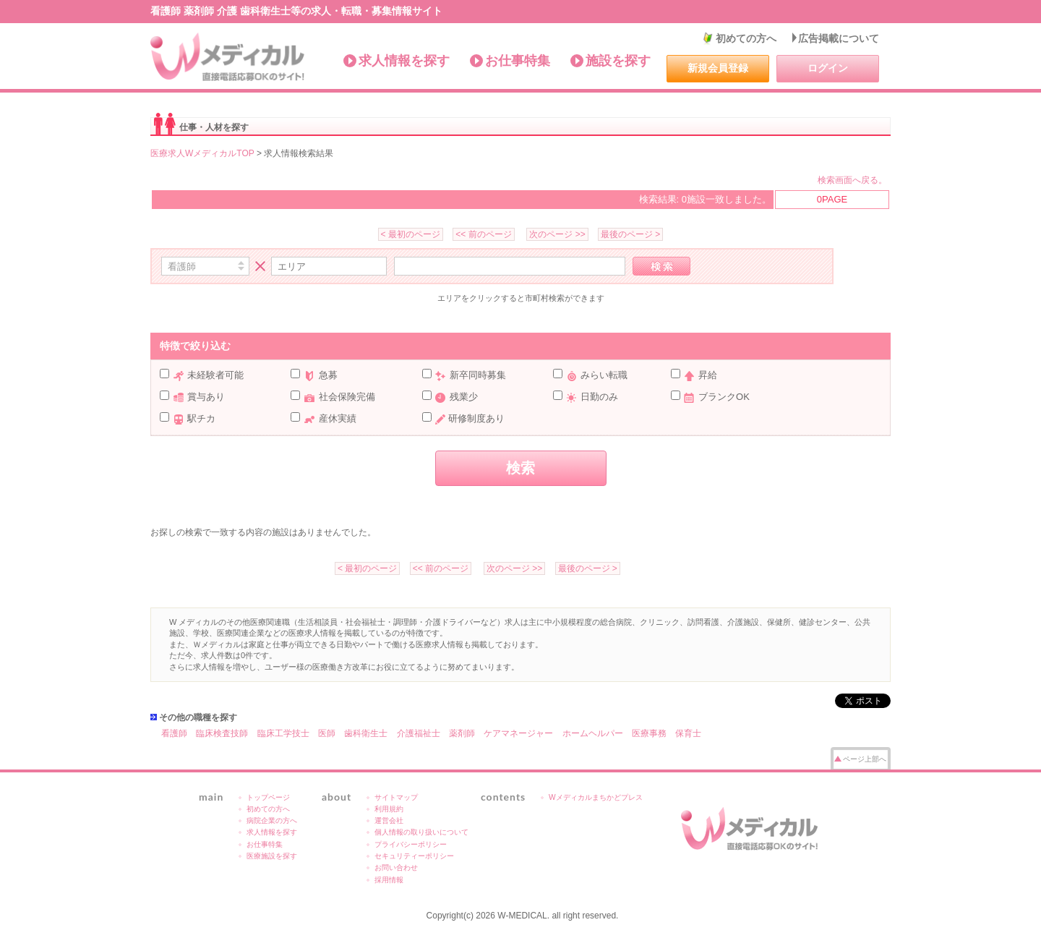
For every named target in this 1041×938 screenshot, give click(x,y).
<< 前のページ (483, 234)
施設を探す (618, 61)
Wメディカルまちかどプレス (596, 797)
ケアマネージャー (518, 733)
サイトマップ (396, 797)
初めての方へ (746, 38)
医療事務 (649, 733)
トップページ (268, 797)
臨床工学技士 (283, 733)
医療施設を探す (272, 856)
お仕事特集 (517, 61)
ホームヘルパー (592, 733)
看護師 (174, 733)
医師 (326, 733)
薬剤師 (462, 733)
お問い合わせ (396, 867)
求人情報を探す (404, 61)
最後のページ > (630, 234)
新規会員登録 (717, 68)
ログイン (827, 68)
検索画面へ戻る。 (852, 180)
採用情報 (388, 880)
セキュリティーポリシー (414, 856)
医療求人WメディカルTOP (202, 153)
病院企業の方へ (272, 820)
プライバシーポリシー (410, 844)
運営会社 (388, 820)
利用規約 (388, 809)
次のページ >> (557, 234)
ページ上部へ (864, 759)
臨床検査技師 (222, 733)
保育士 (688, 733)
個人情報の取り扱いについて (421, 832)
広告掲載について (838, 38)
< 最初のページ (410, 234)
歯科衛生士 (365, 733)
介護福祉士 (418, 733)
